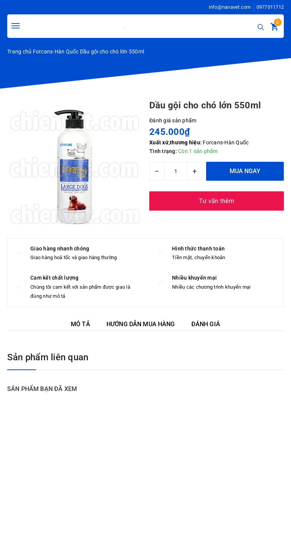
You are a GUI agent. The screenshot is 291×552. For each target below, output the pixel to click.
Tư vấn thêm (216, 201)
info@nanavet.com (230, 7)
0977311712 (270, 7)
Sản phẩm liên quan (47, 357)
